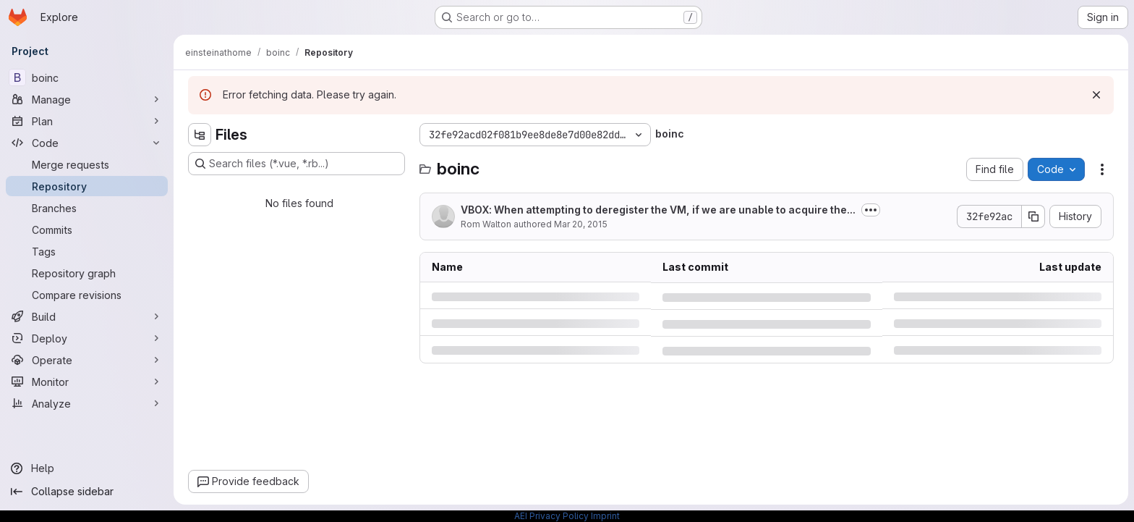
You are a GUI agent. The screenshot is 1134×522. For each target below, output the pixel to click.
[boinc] (87, 77)
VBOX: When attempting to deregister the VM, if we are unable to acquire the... (658, 209)
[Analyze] (87, 403)
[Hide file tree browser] (199, 134)
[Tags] (87, 251)
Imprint (605, 515)
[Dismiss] (1096, 95)
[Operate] (87, 360)
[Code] (87, 142)
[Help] (87, 468)
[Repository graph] (87, 273)
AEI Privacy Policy (551, 515)
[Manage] (87, 99)
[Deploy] (87, 338)
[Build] (87, 316)
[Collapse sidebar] (87, 491)
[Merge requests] (87, 164)
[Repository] (87, 186)
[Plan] (87, 121)
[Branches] (87, 208)
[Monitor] (87, 381)
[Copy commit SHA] (1033, 216)
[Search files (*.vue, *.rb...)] (296, 163)
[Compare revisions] (87, 295)
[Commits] (87, 229)
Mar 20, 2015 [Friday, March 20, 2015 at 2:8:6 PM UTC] (581, 224)
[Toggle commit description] (870, 209)
